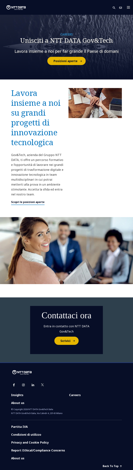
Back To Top (112, 466)
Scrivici (69, 341)
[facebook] (14, 385)
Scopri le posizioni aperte (28, 202)
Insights (17, 395)
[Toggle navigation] (129, 7)
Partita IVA (19, 427)
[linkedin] (33, 385)
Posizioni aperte (69, 61)
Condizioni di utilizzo (26, 434)
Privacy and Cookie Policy (30, 442)
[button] (116, 7)
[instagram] (23, 385)
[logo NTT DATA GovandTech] (13, 7)
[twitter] (42, 385)
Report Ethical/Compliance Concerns (38, 450)
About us (17, 403)
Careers (75, 395)
